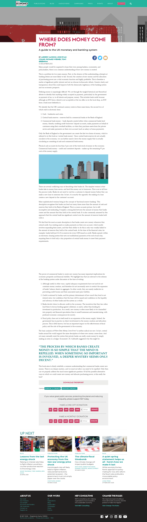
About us (25, 496)
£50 (66, 409)
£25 (60, 409)
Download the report (73, 382)
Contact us (23, 508)
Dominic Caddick (81, 468)
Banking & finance (52, 388)
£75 (71, 409)
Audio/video (64, 3)
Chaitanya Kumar (54, 481)
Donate (121, 3)
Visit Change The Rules (110, 505)
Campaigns (78, 3)
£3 (51, 421)
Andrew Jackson (48, 57)
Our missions (24, 501)
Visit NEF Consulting (82, 505)
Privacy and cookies (42, 518)
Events (100, 3)
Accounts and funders (27, 504)
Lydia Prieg (106, 481)
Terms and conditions (27, 518)
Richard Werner (53, 59)
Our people (23, 502)
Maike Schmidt (93, 468)
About (110, 3)
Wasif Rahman (25, 471)
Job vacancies (24, 506)
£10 (55, 409)
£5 (50, 409)
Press (90, 3)
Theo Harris (36, 471)
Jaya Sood (78, 467)
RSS (52, 518)
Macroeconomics (69, 388)
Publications (39, 3)
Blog (52, 3)
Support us (23, 510)
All (48, 499)
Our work (23, 499)
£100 (77, 409)
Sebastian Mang (89, 467)
